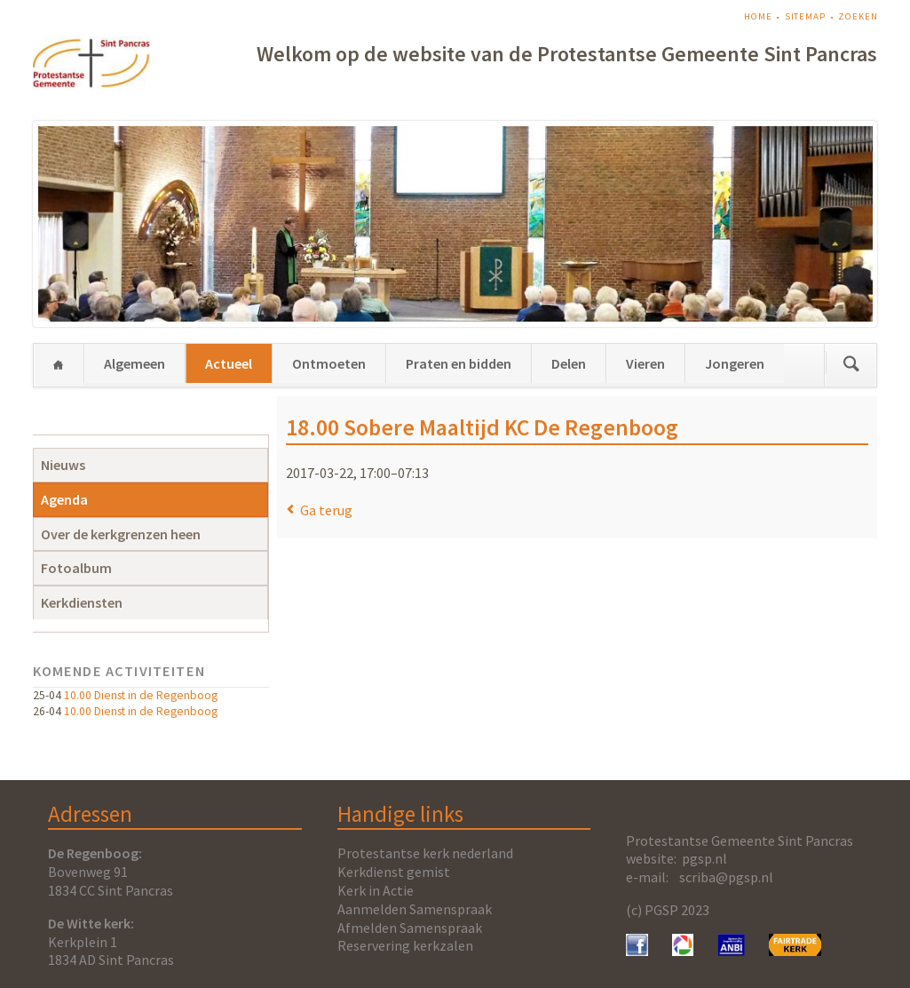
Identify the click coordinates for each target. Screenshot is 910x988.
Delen (568, 363)
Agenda (64, 499)
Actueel (228, 363)
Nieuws (63, 465)
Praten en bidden (458, 363)
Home (758, 16)
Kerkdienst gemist (393, 871)
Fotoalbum (76, 568)
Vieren (645, 363)
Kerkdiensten (82, 602)
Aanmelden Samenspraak (414, 909)
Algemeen (134, 363)
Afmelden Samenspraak (409, 927)
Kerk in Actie (375, 890)
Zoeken (857, 16)
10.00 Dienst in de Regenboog (141, 695)
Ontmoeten (329, 363)
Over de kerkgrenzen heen (121, 534)
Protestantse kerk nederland (425, 853)
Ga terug (326, 510)
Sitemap (805, 16)
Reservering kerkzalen (405, 945)
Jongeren (734, 363)
